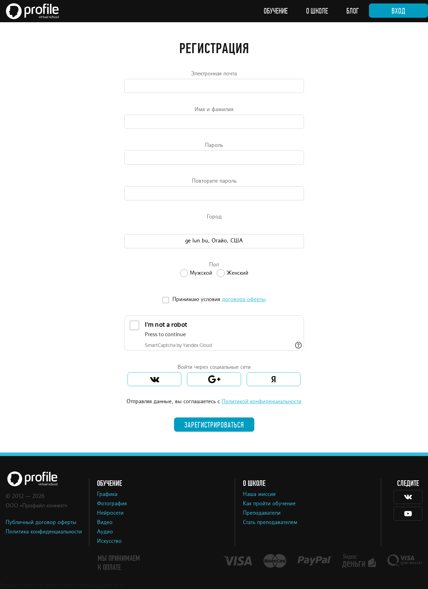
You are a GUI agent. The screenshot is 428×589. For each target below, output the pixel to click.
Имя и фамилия (214, 110)
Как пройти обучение (269, 504)
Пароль (214, 145)
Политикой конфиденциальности (262, 402)
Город (214, 217)
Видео (105, 522)
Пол (214, 265)
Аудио (105, 532)
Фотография (112, 504)
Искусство (109, 541)
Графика (107, 494)
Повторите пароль (214, 181)
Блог (352, 11)
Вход (398, 11)
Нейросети (110, 513)
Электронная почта (214, 74)
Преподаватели (262, 513)
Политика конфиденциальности (44, 532)
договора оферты (244, 299)
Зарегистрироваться (214, 425)
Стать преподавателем (270, 522)
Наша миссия (259, 494)
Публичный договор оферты (41, 522)
